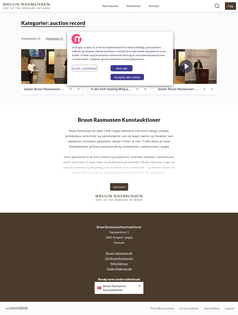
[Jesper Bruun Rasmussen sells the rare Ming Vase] (186, 66)
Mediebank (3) (54, 38)
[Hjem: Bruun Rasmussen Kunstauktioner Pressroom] (26, 6)
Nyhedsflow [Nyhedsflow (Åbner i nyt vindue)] (212, 308)
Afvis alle (121, 68)
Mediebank (133, 6)
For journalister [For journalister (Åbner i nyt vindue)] (189, 308)
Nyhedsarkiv (110, 6)
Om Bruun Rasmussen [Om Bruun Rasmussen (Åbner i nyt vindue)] (119, 258)
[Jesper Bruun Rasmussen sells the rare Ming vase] (52, 66)
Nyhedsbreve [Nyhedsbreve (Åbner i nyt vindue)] (119, 263)
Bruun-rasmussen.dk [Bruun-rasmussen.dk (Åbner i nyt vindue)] (119, 253)
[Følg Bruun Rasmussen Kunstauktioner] (230, 6)
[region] (120, 59)
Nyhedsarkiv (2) (30, 38)
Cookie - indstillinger (84, 68)
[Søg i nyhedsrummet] (217, 6)
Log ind (229, 308)
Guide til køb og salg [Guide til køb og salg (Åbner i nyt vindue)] (119, 269)
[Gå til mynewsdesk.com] (17, 308)
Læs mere (119, 187)
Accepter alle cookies (127, 77)
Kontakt (154, 6)
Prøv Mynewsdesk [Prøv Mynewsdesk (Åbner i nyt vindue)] (162, 308)
